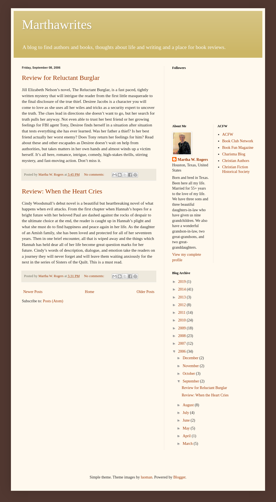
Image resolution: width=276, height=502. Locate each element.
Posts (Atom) (53, 301)
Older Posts (145, 292)
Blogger (179, 477)
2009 (182, 328)
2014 (182, 289)
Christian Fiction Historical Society (236, 169)
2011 (182, 313)
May (186, 428)
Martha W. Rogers (193, 160)
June (186, 420)
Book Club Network (237, 141)
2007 (182, 343)
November (191, 366)
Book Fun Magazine (237, 148)
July (186, 413)
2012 (182, 305)
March (188, 444)
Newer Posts (32, 292)
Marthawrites (57, 24)
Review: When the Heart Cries (62, 191)
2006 (182, 351)
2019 (182, 282)
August (189, 405)
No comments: (94, 174)
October (189, 374)
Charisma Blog (233, 154)
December (191, 358)
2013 (182, 297)
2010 (182, 320)
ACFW (227, 134)
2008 (182, 336)
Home (89, 292)
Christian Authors (235, 161)
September (191, 381)
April (187, 436)
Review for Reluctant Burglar (60, 77)
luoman (146, 477)
